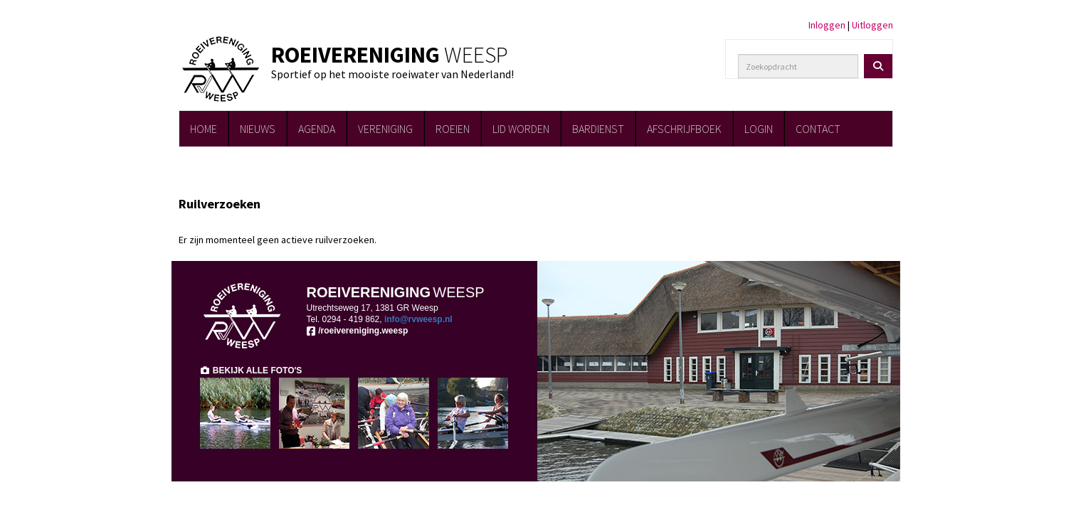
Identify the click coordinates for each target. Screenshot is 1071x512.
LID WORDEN (520, 129)
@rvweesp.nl (418, 319)
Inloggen (826, 24)
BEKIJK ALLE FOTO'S (251, 370)
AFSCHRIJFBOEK (684, 129)
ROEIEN (453, 129)
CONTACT (818, 129)
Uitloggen (872, 24)
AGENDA (316, 129)
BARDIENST (598, 129)
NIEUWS (257, 129)
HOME (203, 129)
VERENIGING (385, 129)
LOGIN (758, 129)
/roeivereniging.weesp (357, 331)
